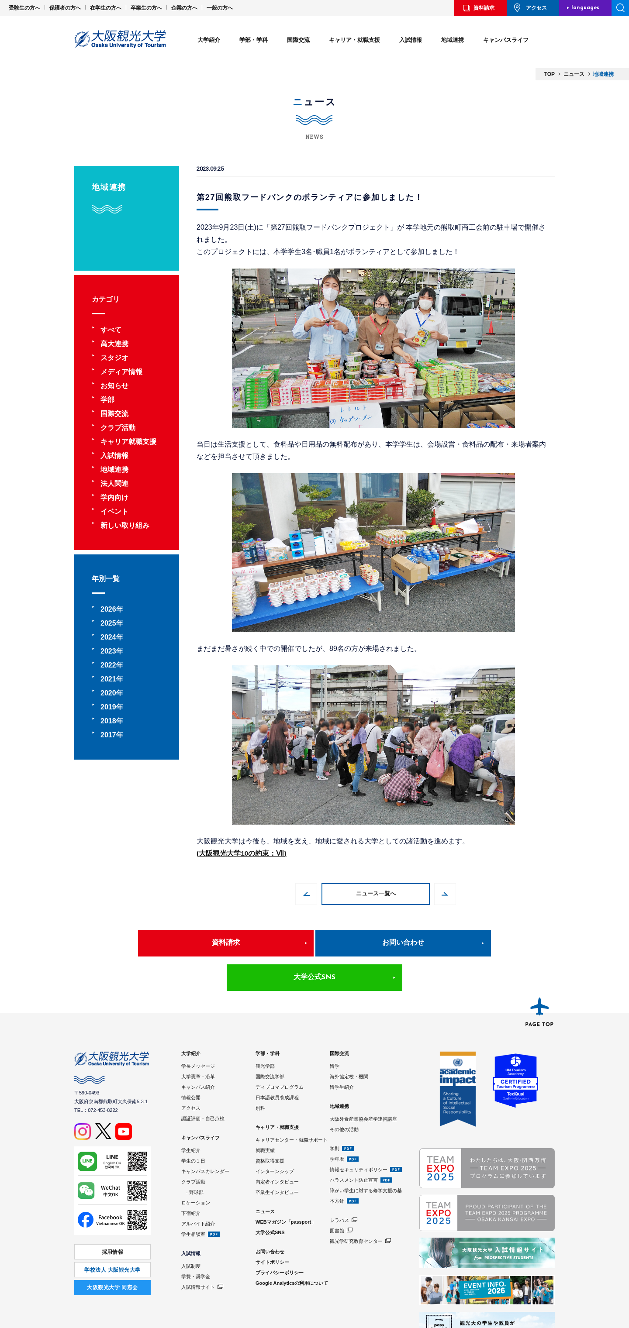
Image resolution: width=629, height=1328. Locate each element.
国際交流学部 (270, 1042)
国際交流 (298, 40)
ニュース (265, 1177)
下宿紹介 (190, 1178)
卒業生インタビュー (277, 1157)
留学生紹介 (342, 1052)
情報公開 (190, 1063)
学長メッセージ (198, 1031)
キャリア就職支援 (128, 441)
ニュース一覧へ (376, 894)
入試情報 (410, 40)
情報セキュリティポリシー (358, 1135)
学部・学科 (253, 40)
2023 (108, 651)
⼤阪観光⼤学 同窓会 (112, 1250)
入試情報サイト (198, 1252)
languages (585, 7)
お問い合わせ (314, 942)
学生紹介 (190, 1115)
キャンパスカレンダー (205, 1136)
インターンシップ (275, 1136)
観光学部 (265, 1031)
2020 (108, 693)
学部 (107, 399)
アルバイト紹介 (198, 1189)
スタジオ (114, 357)
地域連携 (452, 40)
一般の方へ (220, 8)
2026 (108, 609)
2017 (108, 735)
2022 (108, 665)
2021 (108, 679)
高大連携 (114, 343)
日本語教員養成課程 (277, 1063)
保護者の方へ (65, 8)
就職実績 (265, 1115)
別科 (260, 1073)
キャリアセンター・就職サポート (292, 1105)
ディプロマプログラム (280, 1052)
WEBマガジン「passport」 (286, 1187)
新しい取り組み (124, 525)
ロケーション (195, 1168)
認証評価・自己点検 (203, 1084)
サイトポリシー (272, 1227)
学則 (334, 1114)
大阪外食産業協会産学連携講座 (363, 1084)
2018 (108, 721)
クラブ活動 (117, 427)
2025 (108, 623)
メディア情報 (121, 371)
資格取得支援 (270, 1126)
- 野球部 (192, 1157)
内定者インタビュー (277, 1147)
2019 (108, 707)
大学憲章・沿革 (198, 1042)
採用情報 (113, 1217)
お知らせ (114, 385)
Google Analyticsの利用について (292, 1248)
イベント (114, 511)
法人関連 (114, 483)
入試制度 (190, 1231)
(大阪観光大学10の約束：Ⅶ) (242, 853)
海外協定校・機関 (349, 1042)
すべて (110, 330)
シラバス (339, 1185)
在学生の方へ (105, 8)
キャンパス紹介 (198, 1052)
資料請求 (483, 8)
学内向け (114, 497)
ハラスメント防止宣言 (354, 1145)
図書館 (337, 1196)
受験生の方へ (24, 8)
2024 (108, 637)
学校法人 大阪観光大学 (112, 1234)
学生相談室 (193, 1199)
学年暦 (337, 1124)
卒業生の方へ (146, 8)
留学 (334, 1031)
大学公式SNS (447, 942)
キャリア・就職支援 (354, 40)
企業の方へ (184, 8)
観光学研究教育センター (356, 1206)
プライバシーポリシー (280, 1238)
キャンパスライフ (506, 40)
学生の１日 (193, 1126)
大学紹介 (208, 40)
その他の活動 (344, 1094)
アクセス (536, 8)
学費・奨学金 (195, 1242)
